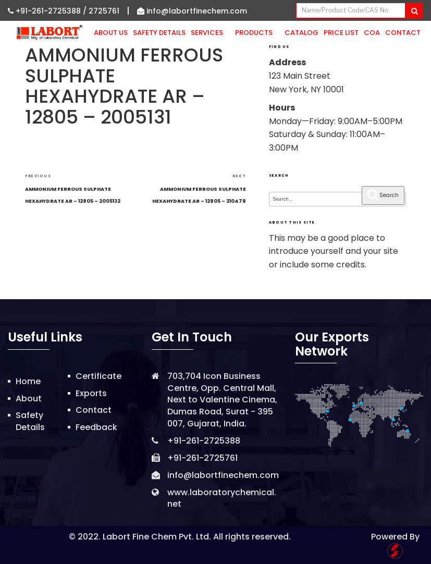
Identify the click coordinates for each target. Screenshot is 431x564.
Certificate (98, 376)
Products (257, 33)
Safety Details (159, 33)
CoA (372, 33)
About (29, 398)
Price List (341, 33)
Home (28, 381)
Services (210, 33)
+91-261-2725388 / (48, 11)
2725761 (104, 11)
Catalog (301, 33)
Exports (91, 393)
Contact (403, 33)
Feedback (96, 427)
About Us (111, 33)
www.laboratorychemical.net (221, 498)
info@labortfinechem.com (192, 11)
